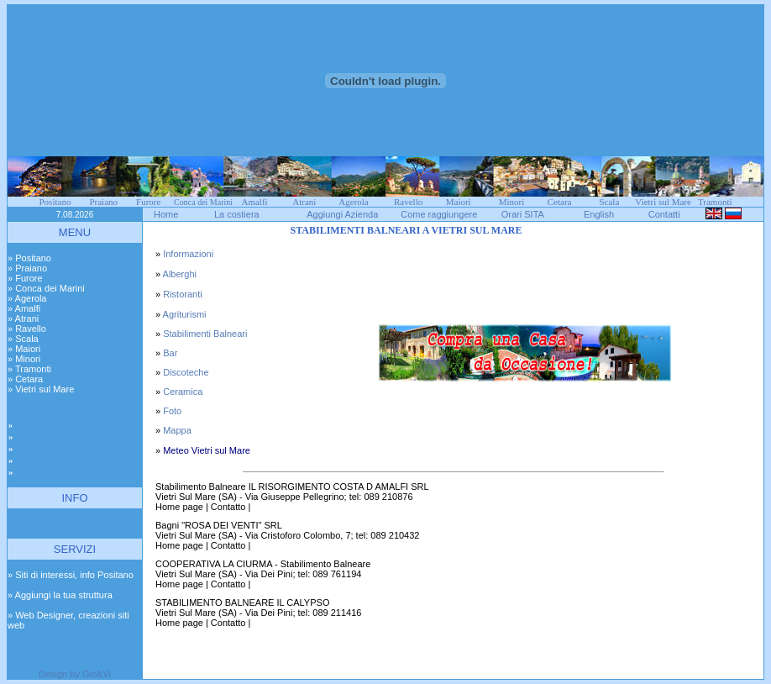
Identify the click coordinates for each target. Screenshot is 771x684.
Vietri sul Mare (663, 202)
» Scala (23, 339)
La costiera (237, 214)
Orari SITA (522, 214)
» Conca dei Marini (46, 288)
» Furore (25, 278)
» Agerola (27, 298)
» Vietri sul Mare (41, 389)
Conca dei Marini (203, 202)
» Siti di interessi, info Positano (71, 575)
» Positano (29, 258)
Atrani (304, 202)
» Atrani (23, 318)
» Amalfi (24, 308)
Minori (512, 202)
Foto (172, 411)
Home (166, 214)
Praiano (103, 202)
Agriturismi (185, 314)
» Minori (24, 359)
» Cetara (25, 379)
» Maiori (24, 349)
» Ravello (27, 329)
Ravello (408, 202)
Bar (170, 353)
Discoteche (185, 372)
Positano (55, 202)
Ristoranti (182, 294)
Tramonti (715, 202)
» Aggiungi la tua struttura (60, 595)
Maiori (458, 202)
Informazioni (188, 254)
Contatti (664, 214)
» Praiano (27, 268)
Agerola (353, 202)
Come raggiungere (439, 214)
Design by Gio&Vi (75, 674)
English (599, 214)
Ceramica (182, 392)
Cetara (560, 202)
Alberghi (180, 274)
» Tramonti (29, 369)
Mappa (177, 430)
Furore (148, 202)
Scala (609, 202)
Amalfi (254, 202)
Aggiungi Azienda (342, 214)
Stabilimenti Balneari (205, 334)
